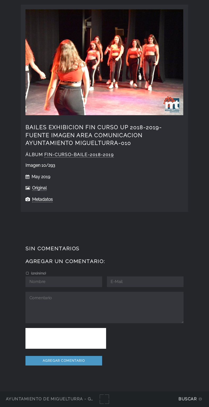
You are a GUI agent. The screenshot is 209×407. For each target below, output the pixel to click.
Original (39, 187)
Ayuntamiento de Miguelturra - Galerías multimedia (73, 399)
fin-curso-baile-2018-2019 (79, 154)
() (38, 273)
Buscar (187, 399)
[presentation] (65, 338)
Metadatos (42, 199)
